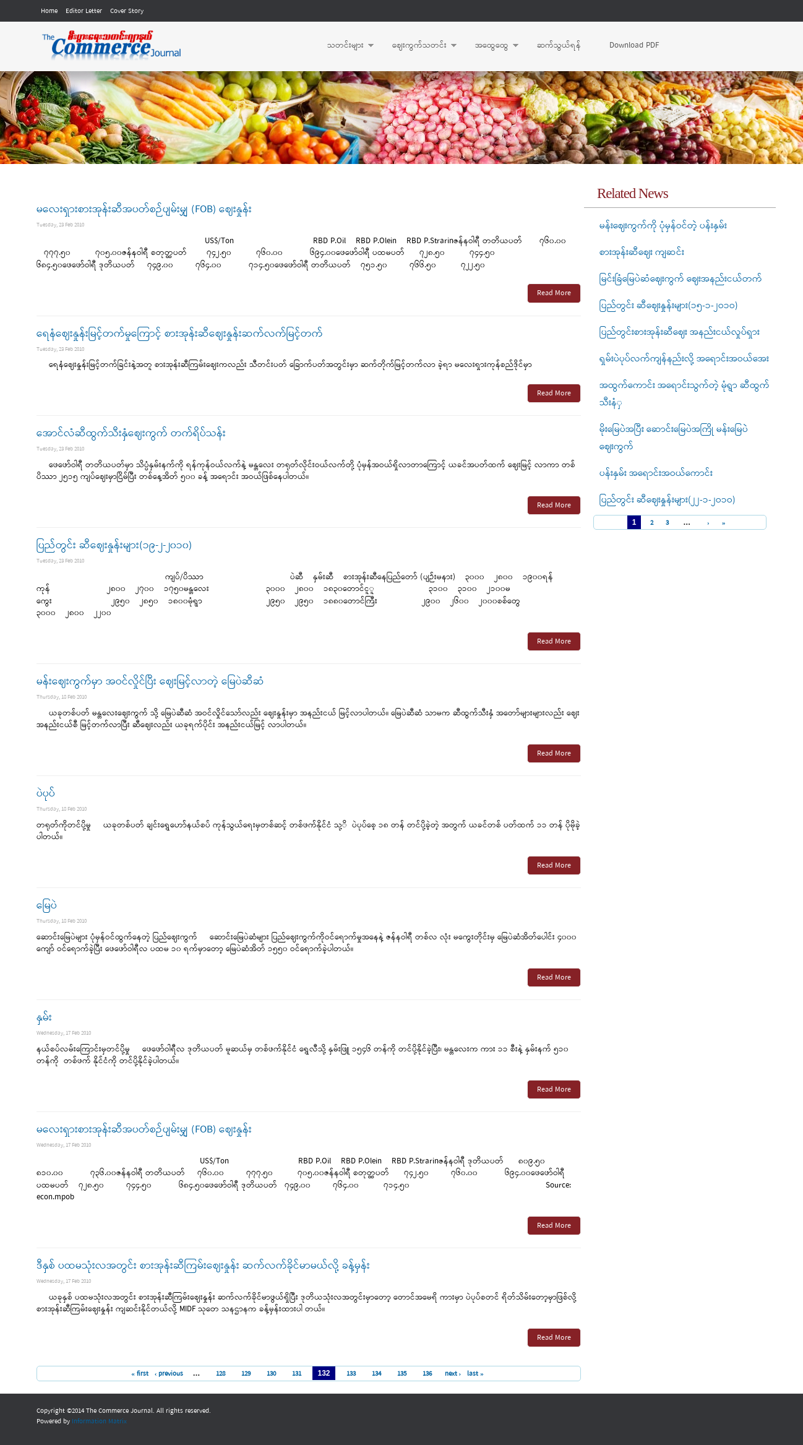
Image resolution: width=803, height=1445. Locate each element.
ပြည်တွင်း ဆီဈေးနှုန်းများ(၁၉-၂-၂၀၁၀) (114, 545)
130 (271, 1373)
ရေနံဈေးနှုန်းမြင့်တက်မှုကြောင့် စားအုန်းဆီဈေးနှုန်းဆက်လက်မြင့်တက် (179, 334)
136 (427, 1373)
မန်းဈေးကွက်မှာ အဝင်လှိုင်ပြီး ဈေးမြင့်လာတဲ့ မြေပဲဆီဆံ (150, 682)
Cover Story (127, 11)
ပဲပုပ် (45, 794)
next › (453, 1373)
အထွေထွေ (490, 46)
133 (351, 1373)
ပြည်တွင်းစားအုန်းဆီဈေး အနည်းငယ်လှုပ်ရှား (679, 332)
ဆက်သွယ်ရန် (559, 45)
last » (475, 1373)
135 (401, 1373)
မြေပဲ (46, 906)
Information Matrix (99, 1421)
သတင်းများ (344, 46)
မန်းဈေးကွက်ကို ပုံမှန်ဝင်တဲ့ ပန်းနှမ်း (663, 225)
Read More (554, 293)
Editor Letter (84, 11)
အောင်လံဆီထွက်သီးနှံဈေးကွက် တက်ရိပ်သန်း (131, 433)
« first (139, 1373)
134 (376, 1373)
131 (296, 1373)
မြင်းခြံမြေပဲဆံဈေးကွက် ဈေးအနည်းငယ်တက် (680, 279)
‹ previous (169, 1373)
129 (246, 1373)
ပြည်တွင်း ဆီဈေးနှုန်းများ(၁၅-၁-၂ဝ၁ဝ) (668, 305)
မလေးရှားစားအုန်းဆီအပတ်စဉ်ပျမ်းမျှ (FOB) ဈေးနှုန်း (144, 209)
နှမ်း (44, 1018)
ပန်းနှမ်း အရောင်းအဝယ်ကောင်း (656, 473)
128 (220, 1373)
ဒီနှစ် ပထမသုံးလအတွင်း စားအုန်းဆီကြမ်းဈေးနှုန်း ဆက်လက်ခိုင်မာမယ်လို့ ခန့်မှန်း (203, 1266)
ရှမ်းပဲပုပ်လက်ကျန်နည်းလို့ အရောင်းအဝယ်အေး (684, 359)
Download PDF (634, 45)
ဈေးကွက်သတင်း (418, 46)
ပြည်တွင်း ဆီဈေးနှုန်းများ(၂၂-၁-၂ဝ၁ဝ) (667, 500)
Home (49, 11)
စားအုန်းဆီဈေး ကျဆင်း (641, 252)
